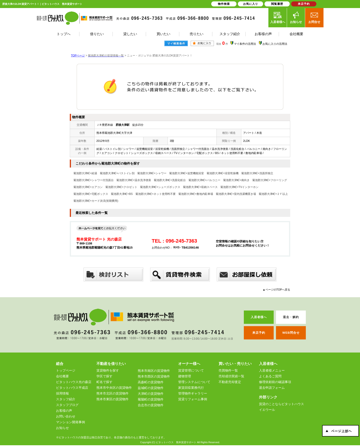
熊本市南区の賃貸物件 (154, 370)
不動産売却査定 (230, 382)
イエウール (267, 410)
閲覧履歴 (277, 4)
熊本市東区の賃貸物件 (112, 399)
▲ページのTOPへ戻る (276, 289)
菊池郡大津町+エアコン (88, 187)
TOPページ (78, 55)
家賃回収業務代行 (191, 387)
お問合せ (314, 17)
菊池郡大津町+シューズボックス (160, 187)
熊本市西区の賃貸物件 (154, 376)
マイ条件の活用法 (245, 43)
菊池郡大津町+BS (122, 194)
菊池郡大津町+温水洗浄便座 (133, 180)
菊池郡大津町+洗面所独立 (257, 173)
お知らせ (296, 17)
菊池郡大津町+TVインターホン (239, 187)
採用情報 (62, 393)
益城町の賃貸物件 (150, 388)
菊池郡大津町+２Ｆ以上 (273, 194)
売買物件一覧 (228, 370)
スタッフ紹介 (65, 399)
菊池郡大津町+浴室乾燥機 (223, 173)
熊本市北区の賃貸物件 (112, 393)
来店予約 (304, 4)
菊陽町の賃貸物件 (150, 399)
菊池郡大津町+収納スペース (200, 187)
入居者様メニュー (272, 370)
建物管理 (184, 376)
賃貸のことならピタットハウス (281, 404)
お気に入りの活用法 (274, 43)
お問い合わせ (65, 416)
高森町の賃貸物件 (150, 382)
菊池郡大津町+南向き (236, 180)
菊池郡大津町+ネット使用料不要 (155, 194)
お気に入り (250, 4)
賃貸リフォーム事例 (192, 399)
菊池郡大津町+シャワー (151, 173)
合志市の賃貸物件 (150, 405)
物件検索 (224, 4)
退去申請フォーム (272, 387)
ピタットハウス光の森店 (73, 382)
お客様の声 (64, 410)
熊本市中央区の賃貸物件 (114, 387)
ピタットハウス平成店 (72, 387)
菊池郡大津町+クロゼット (121, 187)
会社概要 (62, 376)
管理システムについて (194, 382)
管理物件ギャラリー (192, 393)
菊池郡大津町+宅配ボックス (90, 194)
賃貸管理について (191, 370)
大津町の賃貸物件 (150, 393)
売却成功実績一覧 (231, 376)
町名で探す (104, 382)
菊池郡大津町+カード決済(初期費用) (95, 200)
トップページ (65, 370)
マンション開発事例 (70, 422)
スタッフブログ (67, 405)
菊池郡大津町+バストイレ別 (117, 173)
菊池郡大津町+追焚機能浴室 (186, 173)
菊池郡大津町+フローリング (269, 180)
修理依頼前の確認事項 (275, 382)
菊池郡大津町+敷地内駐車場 (195, 194)
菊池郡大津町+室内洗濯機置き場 (236, 194)
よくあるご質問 (270, 376)
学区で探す (104, 376)
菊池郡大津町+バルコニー (204, 180)
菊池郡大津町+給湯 (85, 173)
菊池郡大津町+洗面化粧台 (170, 180)
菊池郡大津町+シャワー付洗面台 (93, 180)
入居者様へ (277, 17)
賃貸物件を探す (107, 370)
